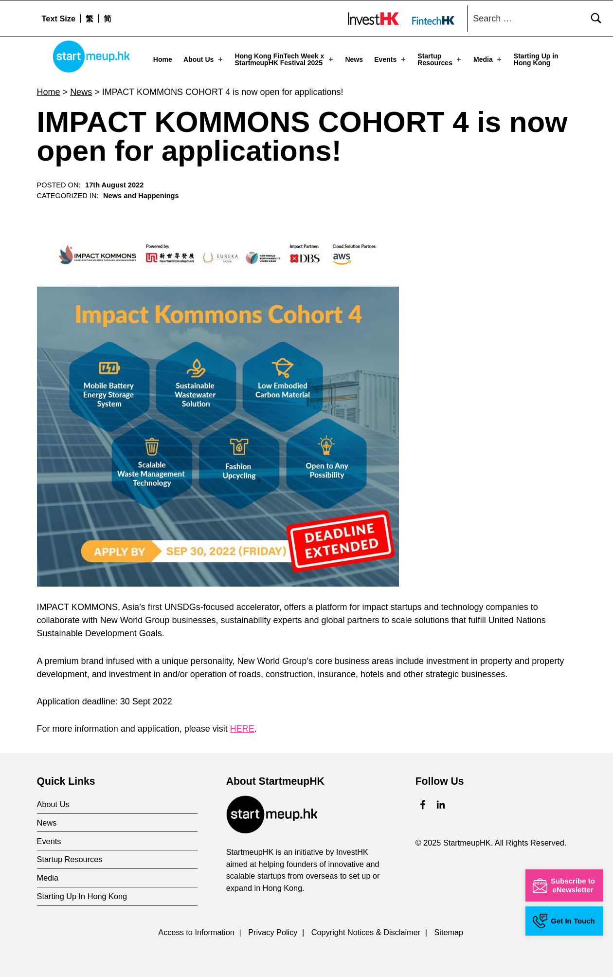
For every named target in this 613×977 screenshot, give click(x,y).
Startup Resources (440, 59)
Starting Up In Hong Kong (82, 896)
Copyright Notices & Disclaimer (365, 932)
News (354, 59)
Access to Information (196, 932)
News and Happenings (141, 196)
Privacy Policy (272, 932)
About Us (203, 59)
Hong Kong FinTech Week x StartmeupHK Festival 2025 (284, 59)
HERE (242, 728)
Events (390, 59)
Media (488, 59)
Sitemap (448, 932)
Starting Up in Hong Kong (536, 59)
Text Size (58, 18)
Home (162, 59)
